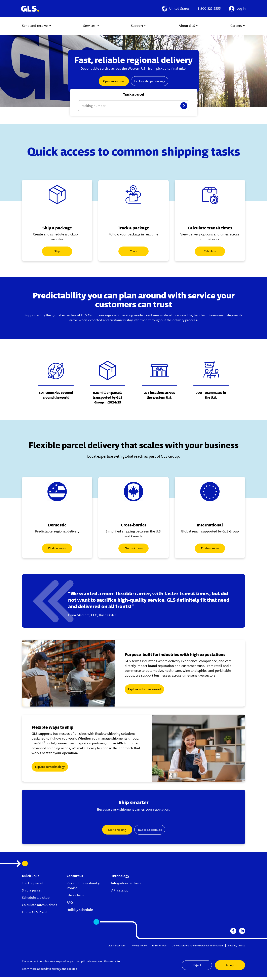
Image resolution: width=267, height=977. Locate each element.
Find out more (57, 548)
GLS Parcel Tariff (117, 945)
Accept (230, 965)
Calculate (210, 251)
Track (133, 251)
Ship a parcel (31, 890)
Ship (57, 251)
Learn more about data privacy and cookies (49, 969)
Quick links (30, 876)
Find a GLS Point (34, 912)
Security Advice (236, 945)
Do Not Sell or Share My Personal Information (197, 945)
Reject (197, 965)
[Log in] (237, 8)
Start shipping (117, 830)
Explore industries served (144, 689)
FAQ (70, 902)
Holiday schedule (80, 910)
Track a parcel (32, 883)
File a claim (75, 895)
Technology (120, 876)
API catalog (119, 890)
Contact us (75, 876)
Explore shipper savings (149, 81)
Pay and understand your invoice (86, 885)
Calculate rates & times (39, 905)
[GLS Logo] (30, 9)
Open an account (114, 81)
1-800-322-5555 (209, 8)
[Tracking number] (133, 105)
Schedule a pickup (36, 897)
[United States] (175, 8)
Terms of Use (159, 945)
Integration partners (126, 883)
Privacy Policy (139, 945)
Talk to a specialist (150, 830)
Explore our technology (50, 767)
